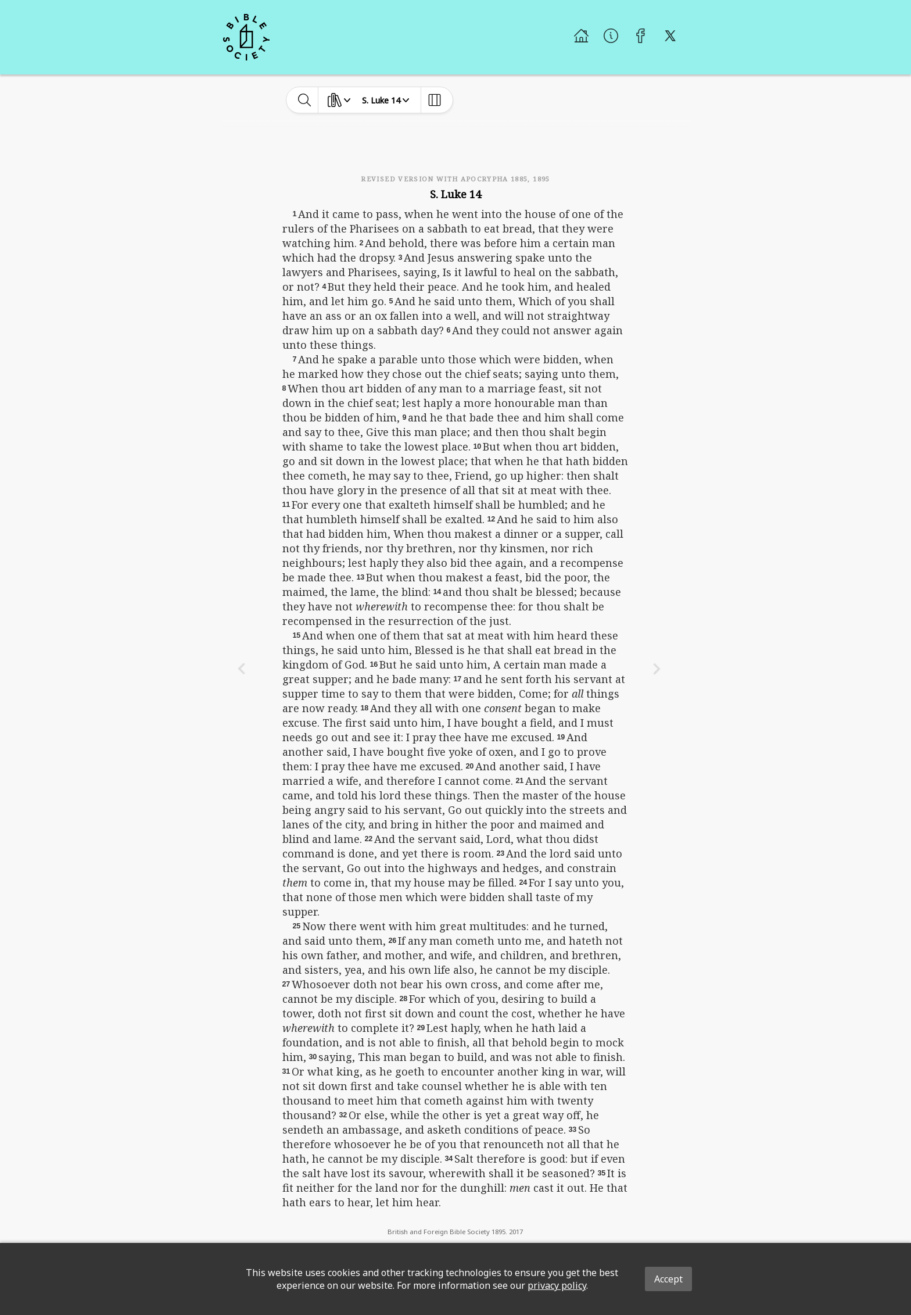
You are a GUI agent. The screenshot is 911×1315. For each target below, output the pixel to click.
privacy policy (557, 1285)
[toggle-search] (304, 100)
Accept (668, 1279)
